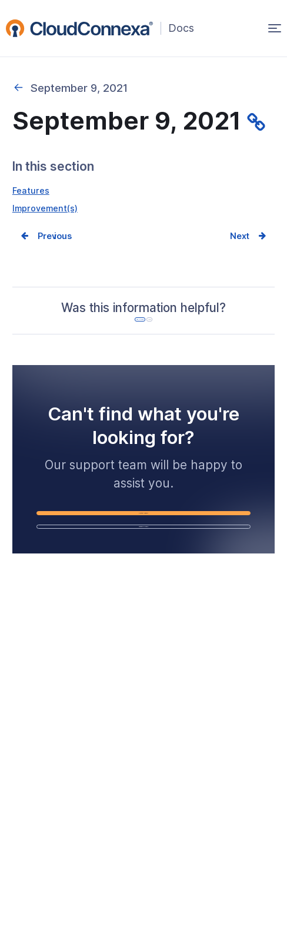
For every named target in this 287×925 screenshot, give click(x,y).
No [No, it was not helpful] (194, 349)
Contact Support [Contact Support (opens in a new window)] (167, 579)
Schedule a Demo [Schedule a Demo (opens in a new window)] (167, 620)
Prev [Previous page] (54, 244)
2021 (18, 87)
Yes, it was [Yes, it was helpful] (116, 349)
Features (34, 191)
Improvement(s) (53, 212)
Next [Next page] (232, 244)
